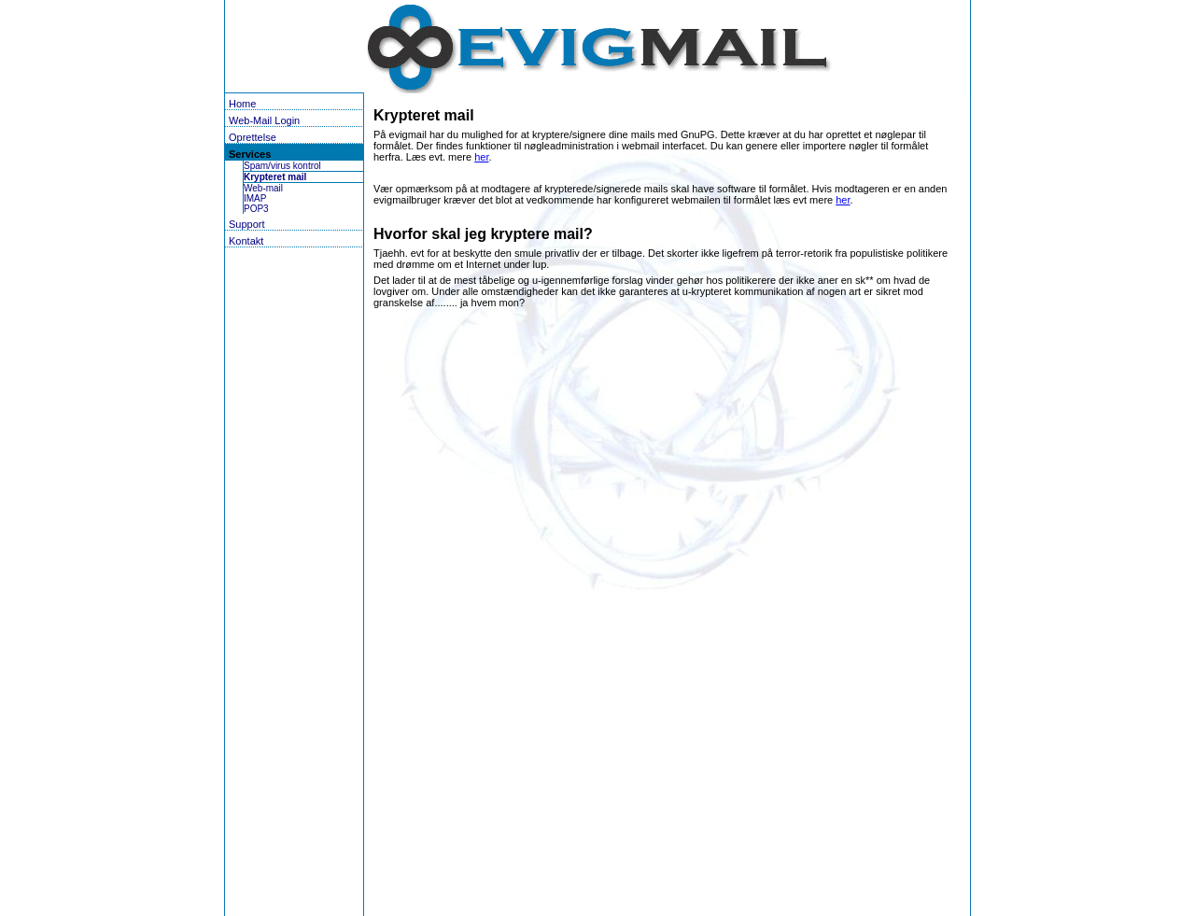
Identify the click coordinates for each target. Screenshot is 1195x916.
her (481, 156)
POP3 (256, 209)
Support (247, 224)
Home (242, 103)
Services (250, 154)
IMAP (255, 198)
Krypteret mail (275, 177)
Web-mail (263, 188)
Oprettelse (252, 137)
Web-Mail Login (264, 120)
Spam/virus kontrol (282, 166)
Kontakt (246, 241)
